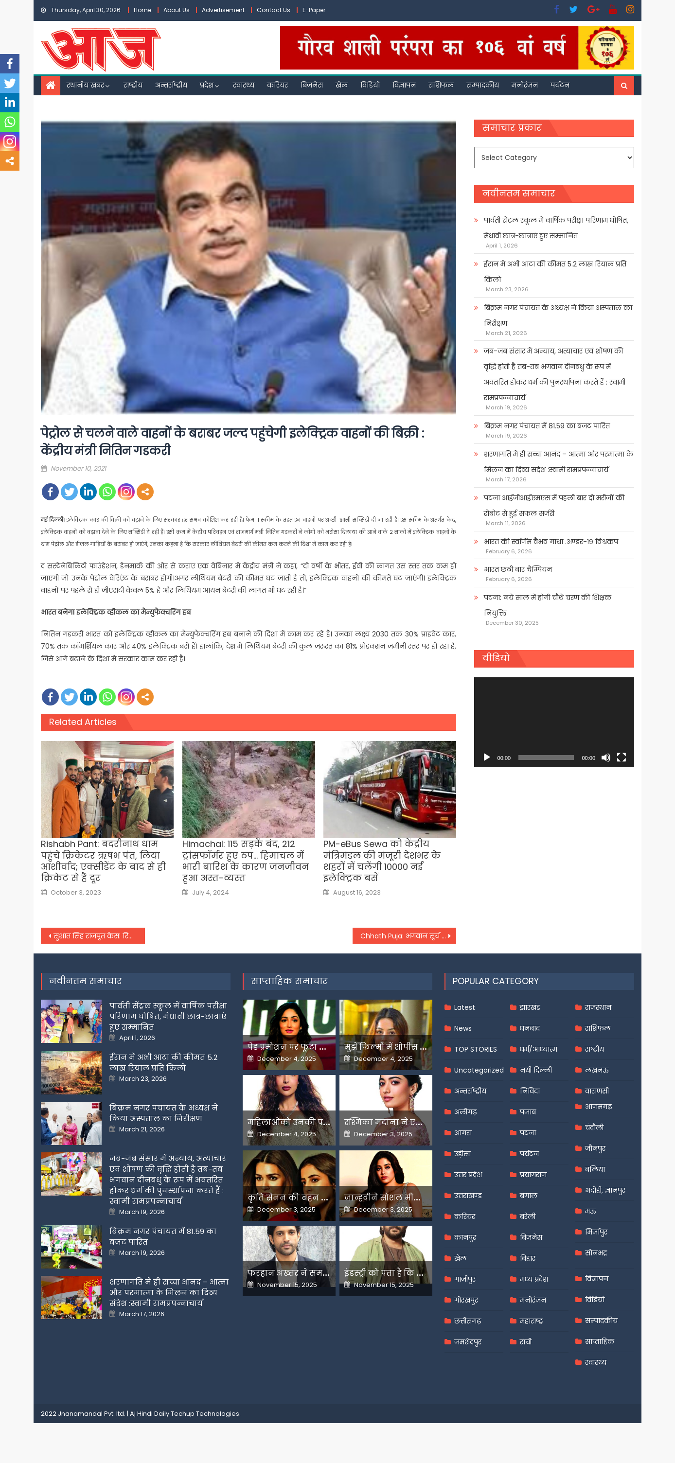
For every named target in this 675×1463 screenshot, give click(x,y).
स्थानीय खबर (85, 85)
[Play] (487, 757)
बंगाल (528, 1195)
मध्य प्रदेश (534, 1279)
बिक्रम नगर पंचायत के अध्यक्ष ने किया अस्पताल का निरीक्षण (558, 315)
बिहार (527, 1258)
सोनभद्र (596, 1253)
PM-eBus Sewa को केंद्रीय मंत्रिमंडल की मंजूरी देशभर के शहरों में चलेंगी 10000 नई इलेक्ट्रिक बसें (382, 861)
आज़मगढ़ (598, 1106)
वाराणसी (597, 1091)
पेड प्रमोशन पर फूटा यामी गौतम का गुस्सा (321, 1047)
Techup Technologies (205, 1413)
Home (142, 10)
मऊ (590, 1211)
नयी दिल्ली (536, 1070)
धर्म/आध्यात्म (538, 1049)
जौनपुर (595, 1148)
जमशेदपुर (467, 1342)
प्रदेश (206, 85)
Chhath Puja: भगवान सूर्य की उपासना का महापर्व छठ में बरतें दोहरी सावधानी (408, 936)
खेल (342, 85)
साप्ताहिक (599, 1341)
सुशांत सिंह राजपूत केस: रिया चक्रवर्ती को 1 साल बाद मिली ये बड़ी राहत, (99, 936)
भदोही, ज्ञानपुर (605, 1190)
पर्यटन (560, 85)
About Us (176, 10)
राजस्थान (598, 1007)
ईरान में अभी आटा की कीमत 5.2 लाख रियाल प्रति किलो (555, 271)
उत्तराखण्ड (468, 1195)
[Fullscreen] (621, 757)
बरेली (527, 1216)
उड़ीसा (462, 1154)
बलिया (595, 1169)
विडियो (370, 85)
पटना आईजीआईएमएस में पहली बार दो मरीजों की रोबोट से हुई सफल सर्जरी (554, 505)
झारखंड (530, 1007)
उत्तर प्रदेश (468, 1175)
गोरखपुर (466, 1300)
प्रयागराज (533, 1175)
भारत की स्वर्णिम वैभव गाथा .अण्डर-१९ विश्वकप (551, 541)
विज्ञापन (404, 85)
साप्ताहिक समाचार (289, 981)
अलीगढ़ (465, 1112)
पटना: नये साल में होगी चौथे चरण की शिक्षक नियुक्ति (547, 605)
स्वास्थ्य (243, 85)
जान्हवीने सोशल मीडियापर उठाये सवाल (415, 1197)
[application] (554, 722)
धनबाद (530, 1028)
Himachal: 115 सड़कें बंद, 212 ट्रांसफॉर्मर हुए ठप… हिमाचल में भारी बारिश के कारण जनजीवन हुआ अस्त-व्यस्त (245, 861)
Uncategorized (479, 1070)
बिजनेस (312, 85)
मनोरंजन (525, 85)
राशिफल (441, 85)
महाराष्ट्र (531, 1321)
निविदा (530, 1091)
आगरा (463, 1133)
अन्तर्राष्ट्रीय (171, 85)
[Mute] (606, 757)
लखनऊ (597, 1070)
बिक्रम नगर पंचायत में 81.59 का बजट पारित (547, 426)
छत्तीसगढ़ (467, 1321)
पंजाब (528, 1112)
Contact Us (273, 10)
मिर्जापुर (596, 1232)
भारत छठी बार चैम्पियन (518, 569)
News (463, 1028)
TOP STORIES (475, 1049)
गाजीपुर (465, 1279)
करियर (277, 85)
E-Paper (313, 10)
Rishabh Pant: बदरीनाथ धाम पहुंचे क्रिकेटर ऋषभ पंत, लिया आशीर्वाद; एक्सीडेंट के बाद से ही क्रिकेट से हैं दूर (103, 861)
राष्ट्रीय (133, 85)
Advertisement (223, 10)
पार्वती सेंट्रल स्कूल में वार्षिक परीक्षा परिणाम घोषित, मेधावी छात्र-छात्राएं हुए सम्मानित (556, 228)
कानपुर (465, 1237)
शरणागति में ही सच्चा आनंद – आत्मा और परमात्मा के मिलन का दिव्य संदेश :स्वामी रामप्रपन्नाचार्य (558, 462)
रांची (526, 1342)
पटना (528, 1133)
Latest (464, 1007)
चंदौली (594, 1127)
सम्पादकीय (482, 85)
